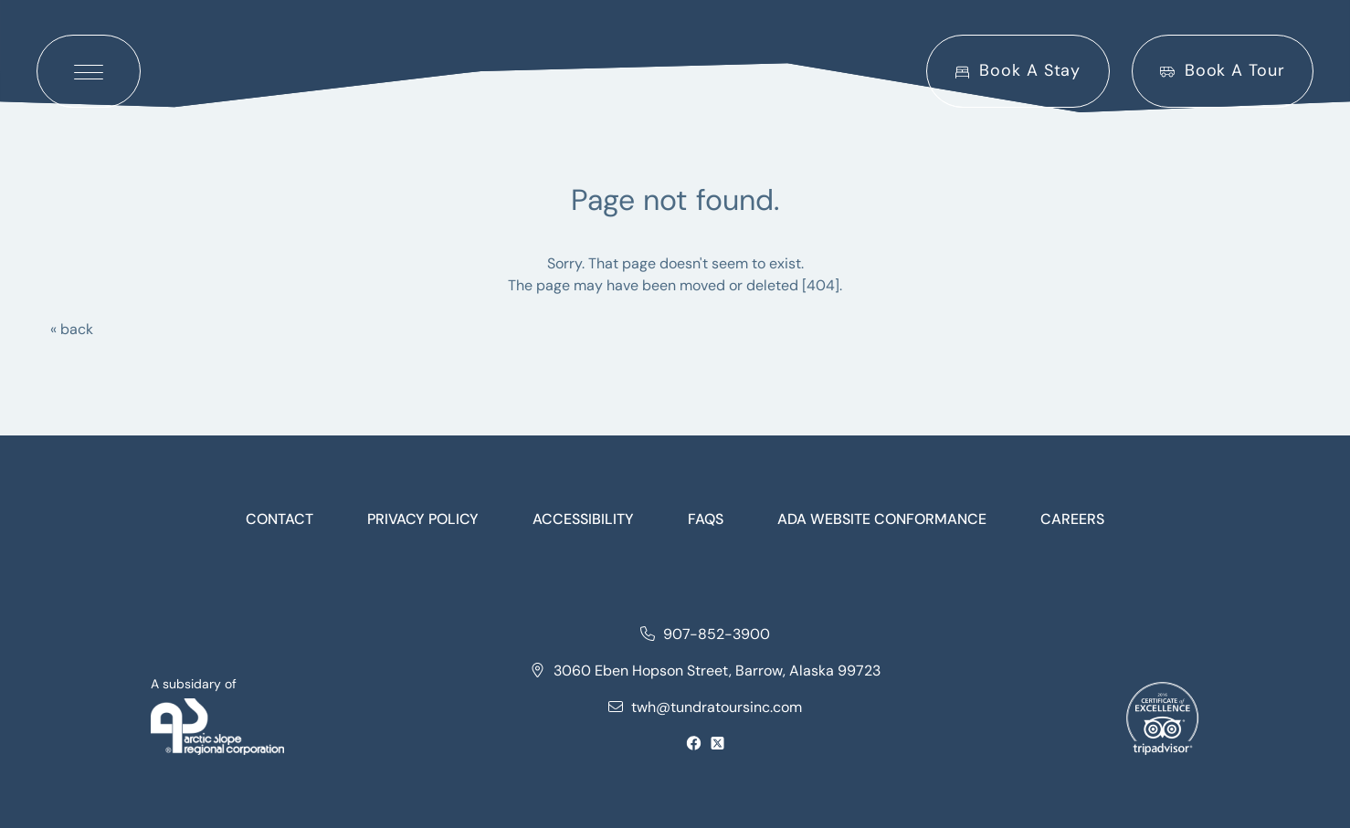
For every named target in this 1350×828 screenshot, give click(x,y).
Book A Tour (1222, 70)
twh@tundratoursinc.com (705, 707)
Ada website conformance (881, 519)
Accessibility (583, 519)
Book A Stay (1017, 70)
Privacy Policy (423, 519)
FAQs (705, 519)
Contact (279, 519)
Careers (1072, 519)
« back (71, 329)
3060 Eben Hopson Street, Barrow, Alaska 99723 (705, 670)
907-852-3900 (705, 634)
